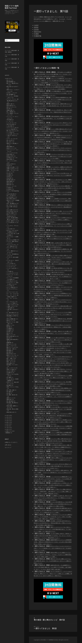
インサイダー (10, 266)
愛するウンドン (10, 344)
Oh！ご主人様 (10, 195)
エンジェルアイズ (11, 153)
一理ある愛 (9, 308)
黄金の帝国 (9, 159)
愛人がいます (10, 360)
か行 (7, 415)
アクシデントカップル (12, 247)
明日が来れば (10, 105)
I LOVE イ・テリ (11, 93)
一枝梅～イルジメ (11, 306)
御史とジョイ (10, 334)
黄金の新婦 (9, 181)
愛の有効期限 (10, 81)
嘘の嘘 (8, 327)
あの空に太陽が (10, 213)
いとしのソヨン (10, 123)
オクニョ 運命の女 (11, 287)
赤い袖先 (9, 391)
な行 (7, 420)
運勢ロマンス (10, 398)
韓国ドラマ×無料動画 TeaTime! (12, 7)
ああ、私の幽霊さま (11, 203)
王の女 (8, 165)
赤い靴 (8, 393)
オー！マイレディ (11, 301)
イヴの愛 (9, 271)
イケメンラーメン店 (11, 127)
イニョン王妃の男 (11, 129)
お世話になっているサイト (11, 442)
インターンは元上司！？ (12, 268)
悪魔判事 (9, 342)
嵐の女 (8, 333)
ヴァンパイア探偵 (11, 303)
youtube (36, 29)
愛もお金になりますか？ (12, 86)
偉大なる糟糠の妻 (11, 319)
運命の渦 (9, 399)
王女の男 (9, 178)
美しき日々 (9, 142)
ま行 (7, 424)
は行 (7, 422)
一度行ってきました (11, 304)
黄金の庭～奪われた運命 (12, 409)
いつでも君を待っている (12, 222)
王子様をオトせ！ (11, 157)
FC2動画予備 (37, 36)
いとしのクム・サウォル (12, 225)
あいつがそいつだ (11, 205)
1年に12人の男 (10, 124)
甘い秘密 (9, 377)
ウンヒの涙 (9, 285)
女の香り (9, 331)
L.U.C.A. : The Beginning (13, 191)
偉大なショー (10, 320)
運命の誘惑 (9, 146)
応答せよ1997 (10, 156)
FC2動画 (36, 34)
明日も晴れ (9, 363)
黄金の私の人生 (10, 412)
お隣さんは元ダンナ (11, 168)
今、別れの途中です (11, 312)
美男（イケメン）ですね (12, 387)
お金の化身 (9, 154)
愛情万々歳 (9, 104)
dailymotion (37, 32)
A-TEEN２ (9, 189)
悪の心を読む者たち (11, 336)
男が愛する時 (10, 179)
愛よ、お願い (10, 358)
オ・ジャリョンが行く (12, 161)
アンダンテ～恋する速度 (12, 257)
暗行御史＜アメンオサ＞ (12, 364)
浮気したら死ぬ (10, 369)
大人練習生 (9, 328)
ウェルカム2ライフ (11, 273)
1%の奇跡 (9, 119)
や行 (7, 426)
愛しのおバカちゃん (11, 130)
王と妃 (8, 173)
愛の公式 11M (10, 349)
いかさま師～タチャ (11, 134)
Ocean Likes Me (11, 194)
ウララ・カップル (11, 138)
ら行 (7, 427)
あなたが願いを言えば (12, 206)
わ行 (7, 429)
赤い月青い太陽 (10, 390)
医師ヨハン (9, 325)
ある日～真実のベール (12, 221)
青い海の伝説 (10, 401)
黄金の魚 (9, 184)
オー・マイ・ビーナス (12, 298)
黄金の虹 (9, 183)
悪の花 (8, 338)
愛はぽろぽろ (10, 353)
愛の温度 (9, 350)
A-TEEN (9, 187)
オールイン (9, 172)
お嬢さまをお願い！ (11, 167)
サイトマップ (8, 447)
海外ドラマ (9, 431)
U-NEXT (36, 25)
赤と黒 (8, 108)
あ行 (7, 78)
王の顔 (8, 176)
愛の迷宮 (9, 352)
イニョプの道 (10, 263)
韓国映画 (8, 432)
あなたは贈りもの (11, 210)
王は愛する (9, 372)
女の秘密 (9, 330)
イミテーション (10, 265)
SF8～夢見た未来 (11, 198)
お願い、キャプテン (11, 170)
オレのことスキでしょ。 (12, 289)
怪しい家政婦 (10, 112)
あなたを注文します (11, 211)
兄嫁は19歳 (9, 110)
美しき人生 (9, 140)
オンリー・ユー (10, 186)
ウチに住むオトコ (11, 281)
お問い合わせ (8, 445)
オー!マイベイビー (11, 292)
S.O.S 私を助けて (11, 197)
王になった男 (10, 371)
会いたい (9, 80)
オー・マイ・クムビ (11, 293)
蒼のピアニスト (10, 107)
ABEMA (36, 27)
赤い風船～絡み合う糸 (12, 395)
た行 (7, 419)
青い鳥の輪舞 (10, 94)
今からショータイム (11, 314)
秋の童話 (9, 385)
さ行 (7, 417)
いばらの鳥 (9, 126)
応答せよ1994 (10, 164)
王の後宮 (9, 175)
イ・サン (9, 121)
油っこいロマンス (11, 368)
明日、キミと (10, 361)
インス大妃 (9, 132)
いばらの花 (9, 229)
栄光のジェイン (10, 148)
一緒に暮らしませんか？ (12, 309)
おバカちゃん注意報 (11, 240)
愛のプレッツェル (11, 347)
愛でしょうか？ (10, 345)
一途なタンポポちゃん (12, 135)
